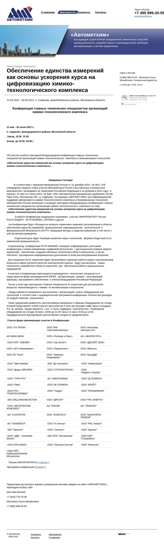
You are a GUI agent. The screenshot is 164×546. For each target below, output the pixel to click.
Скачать (43, 462)
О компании (48, 12)
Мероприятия (68, 12)
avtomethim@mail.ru (143, 16)
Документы (83, 12)
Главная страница (14, 66)
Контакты (100, 12)
